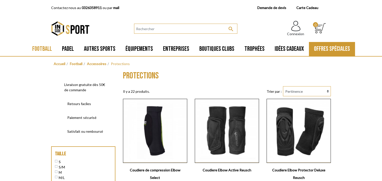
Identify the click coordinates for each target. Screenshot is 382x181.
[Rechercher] (185, 29)
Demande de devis (271, 8)
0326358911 (92, 8)
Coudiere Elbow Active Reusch (227, 170)
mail (116, 8)
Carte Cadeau (307, 8)
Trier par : (274, 91)
